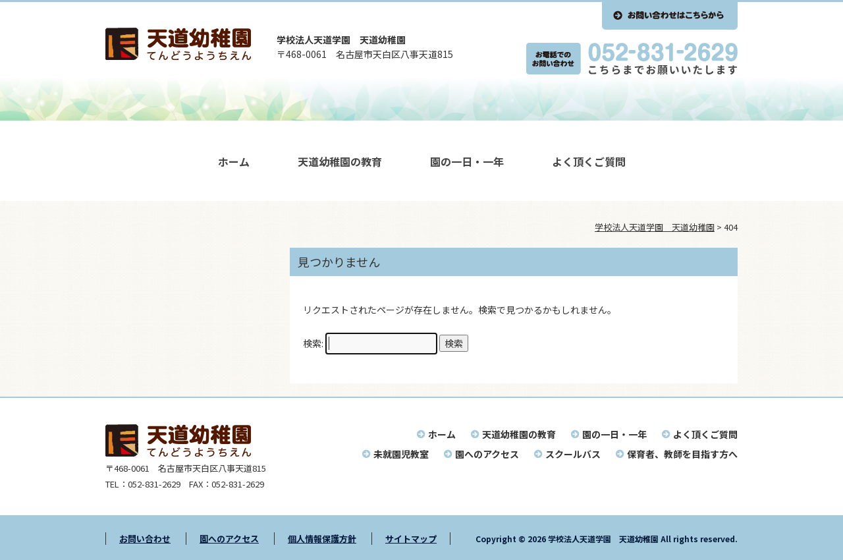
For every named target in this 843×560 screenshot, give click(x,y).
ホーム (234, 161)
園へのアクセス (487, 454)
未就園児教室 (401, 454)
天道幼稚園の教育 (340, 161)
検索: (313, 343)
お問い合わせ (145, 538)
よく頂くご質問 (589, 161)
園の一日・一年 (467, 161)
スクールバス (573, 454)
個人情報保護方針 (322, 538)
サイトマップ (411, 538)
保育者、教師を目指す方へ (682, 454)
